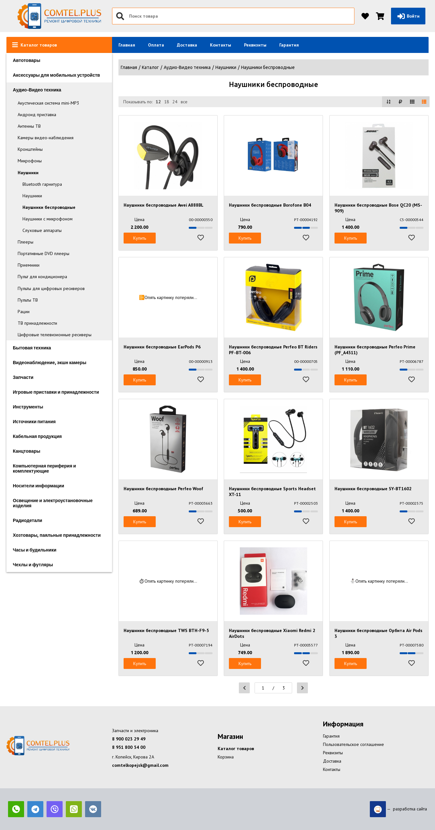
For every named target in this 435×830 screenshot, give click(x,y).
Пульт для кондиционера (42, 276)
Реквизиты (255, 44)
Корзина (226, 756)
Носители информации (38, 485)
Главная (126, 44)
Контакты (220, 44)
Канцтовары (26, 451)
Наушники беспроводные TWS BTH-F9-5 (166, 630)
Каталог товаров (236, 748)
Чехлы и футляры (33, 564)
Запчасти (23, 377)
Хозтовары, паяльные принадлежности (57, 535)
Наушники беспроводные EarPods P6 (162, 347)
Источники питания (34, 421)
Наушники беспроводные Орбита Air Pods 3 (378, 633)
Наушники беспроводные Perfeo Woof (163, 489)
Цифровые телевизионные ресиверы (54, 335)
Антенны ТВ (29, 126)
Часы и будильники (35, 549)
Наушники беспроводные (48, 207)
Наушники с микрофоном (47, 219)
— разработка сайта (398, 809)
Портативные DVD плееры (43, 253)
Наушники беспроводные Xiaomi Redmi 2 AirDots (272, 633)
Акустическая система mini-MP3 (48, 103)
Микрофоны (30, 161)
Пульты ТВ (28, 300)
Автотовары (26, 60)
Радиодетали (27, 520)
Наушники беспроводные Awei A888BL (164, 205)
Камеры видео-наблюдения (46, 138)
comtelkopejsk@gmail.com (140, 765)
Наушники (28, 172)
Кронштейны (30, 149)
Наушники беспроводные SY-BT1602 (373, 489)
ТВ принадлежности (37, 323)
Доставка (187, 44)
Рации (24, 311)
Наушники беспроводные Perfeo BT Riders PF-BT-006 (273, 349)
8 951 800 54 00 (128, 747)
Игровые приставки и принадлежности (56, 392)
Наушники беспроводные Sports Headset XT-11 (272, 491)
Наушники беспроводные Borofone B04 (270, 205)
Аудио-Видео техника (37, 89)
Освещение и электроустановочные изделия (52, 503)
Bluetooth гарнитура (42, 184)
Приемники (28, 265)
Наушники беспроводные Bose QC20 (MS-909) (378, 208)
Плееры (25, 242)
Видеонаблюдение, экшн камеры (49, 362)
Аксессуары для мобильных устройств (56, 75)
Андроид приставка (37, 114)
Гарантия (289, 44)
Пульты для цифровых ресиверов (51, 288)
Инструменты (28, 406)
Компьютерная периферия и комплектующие (44, 468)
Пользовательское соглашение (353, 744)
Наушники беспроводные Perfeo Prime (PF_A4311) (375, 349)
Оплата (156, 44)
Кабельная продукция (37, 436)
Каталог (150, 67)
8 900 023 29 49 (128, 738)
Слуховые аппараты (42, 230)
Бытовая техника (32, 347)
